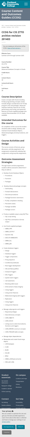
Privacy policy (19, 405)
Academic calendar (7, 388)
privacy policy (6, 422)
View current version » (14, 48)
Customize (6, 432)
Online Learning (6, 391)
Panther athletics (6, 405)
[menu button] (26, 4)
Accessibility (19, 402)
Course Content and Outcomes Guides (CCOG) (12, 14)
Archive (9, 27)
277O (16, 27)
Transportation (20, 381)
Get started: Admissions (5, 382)
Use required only (9, 427)
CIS (13, 27)
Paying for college (6, 385)
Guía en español (6, 408)
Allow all (20, 427)
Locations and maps (21, 378)
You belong (5, 402)
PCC (3, 25)
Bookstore (19, 387)
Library (18, 384)
